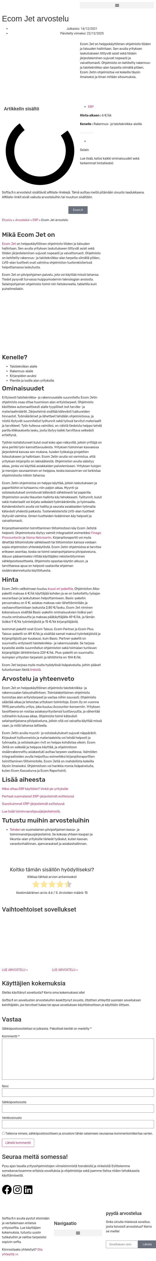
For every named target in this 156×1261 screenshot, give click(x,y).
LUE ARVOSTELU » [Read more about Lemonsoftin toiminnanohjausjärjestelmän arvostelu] (65, 970)
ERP (91, 107)
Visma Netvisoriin (38, 537)
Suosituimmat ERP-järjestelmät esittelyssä (33, 804)
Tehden (15, 830)
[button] (117, 5)
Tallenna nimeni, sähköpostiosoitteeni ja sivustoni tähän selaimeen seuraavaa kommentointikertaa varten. (79, 1133)
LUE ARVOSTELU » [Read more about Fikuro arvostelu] (15, 970)
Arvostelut (22, 220)
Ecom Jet (9, 244)
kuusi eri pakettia (60, 589)
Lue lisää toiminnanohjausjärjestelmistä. (31, 811)
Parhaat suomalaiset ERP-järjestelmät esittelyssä (38, 796)
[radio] (35, 885)
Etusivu (7, 220)
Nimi (5, 1086)
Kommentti (11, 1036)
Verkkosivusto (12, 1117)
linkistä (35, 670)
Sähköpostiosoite (14, 1102)
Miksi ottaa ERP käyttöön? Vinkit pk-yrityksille (35, 789)
